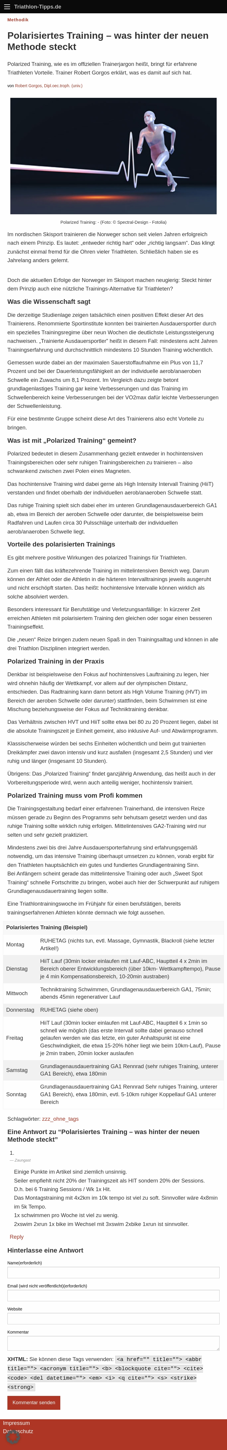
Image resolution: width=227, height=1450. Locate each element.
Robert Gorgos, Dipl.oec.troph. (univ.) (48, 86)
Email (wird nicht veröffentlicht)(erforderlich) (47, 1286)
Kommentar (18, 1332)
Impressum (16, 1423)
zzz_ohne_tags (60, 1119)
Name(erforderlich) (24, 1263)
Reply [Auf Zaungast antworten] (17, 1237)
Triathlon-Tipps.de (37, 7)
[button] (13, 1437)
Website (14, 1309)
